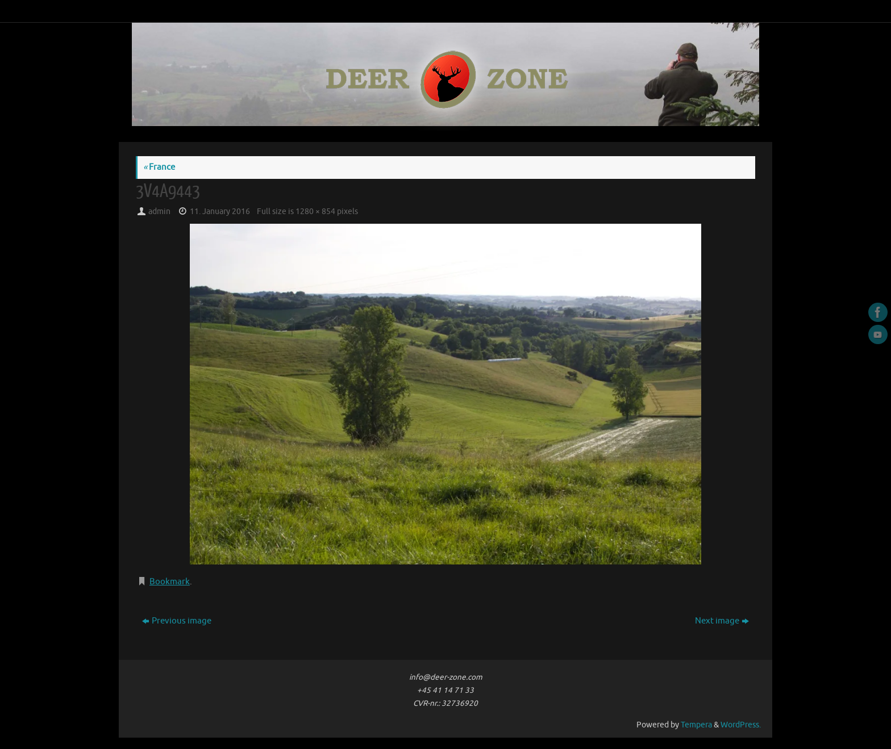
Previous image (176, 621)
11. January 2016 (220, 211)
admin (159, 211)
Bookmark (169, 581)
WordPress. (741, 725)
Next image (722, 621)
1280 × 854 (315, 211)
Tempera (696, 725)
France (159, 167)
